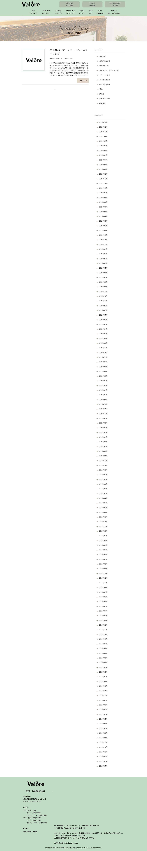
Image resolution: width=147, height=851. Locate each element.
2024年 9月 (102, 193)
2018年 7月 (102, 540)
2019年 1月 (102, 512)
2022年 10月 (102, 301)
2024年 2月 (102, 226)
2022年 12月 (102, 291)
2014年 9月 (102, 756)
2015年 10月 (102, 695)
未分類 (100, 94)
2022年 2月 (102, 338)
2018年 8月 (102, 536)
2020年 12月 (102, 404)
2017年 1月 (102, 625)
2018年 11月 (102, 522)
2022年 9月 (102, 305)
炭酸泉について (103, 98)
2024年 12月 (102, 179)
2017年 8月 (102, 592)
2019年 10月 (102, 470)
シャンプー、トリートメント (108, 70)
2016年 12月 (102, 630)
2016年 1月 (102, 681)
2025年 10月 (102, 132)
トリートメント (103, 75)
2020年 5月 (102, 437)
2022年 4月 (102, 329)
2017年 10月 (102, 583)
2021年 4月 (102, 385)
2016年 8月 (102, 648)
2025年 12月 (102, 122)
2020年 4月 (102, 442)
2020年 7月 (102, 428)
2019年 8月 (102, 479)
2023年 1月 (102, 287)
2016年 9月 (102, 644)
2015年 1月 (102, 738)
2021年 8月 (102, 367)
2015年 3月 (102, 728)
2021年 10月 (102, 357)
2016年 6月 (102, 658)
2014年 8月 (102, 761)
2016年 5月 (102, 662)
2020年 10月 (102, 414)
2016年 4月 (102, 667)
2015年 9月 (102, 700)
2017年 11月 (102, 578)
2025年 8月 (102, 141)
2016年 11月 (102, 634)
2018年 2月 (102, 564)
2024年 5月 (102, 211)
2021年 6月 (102, 376)
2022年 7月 (102, 315)
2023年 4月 (102, 273)
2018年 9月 (102, 531)
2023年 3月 (102, 277)
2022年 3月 (102, 334)
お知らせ (101, 56)
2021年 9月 (102, 362)
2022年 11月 (102, 296)
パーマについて (103, 80)
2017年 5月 (102, 606)
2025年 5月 (102, 155)
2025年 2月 (102, 169)
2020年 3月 (102, 446)
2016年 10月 (102, 639)
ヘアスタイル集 (103, 84)
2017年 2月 (102, 620)
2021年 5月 (102, 381)
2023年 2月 (102, 282)
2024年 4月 (102, 216)
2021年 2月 (102, 395)
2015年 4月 (102, 724)
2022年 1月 (102, 343)
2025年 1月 (102, 174)
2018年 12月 (102, 517)
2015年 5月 (102, 719)
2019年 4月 (102, 498)
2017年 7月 (102, 597)
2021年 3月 (102, 390)
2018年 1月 (102, 569)
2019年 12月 (102, 461)
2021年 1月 (102, 399)
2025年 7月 (102, 146)
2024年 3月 (102, 221)
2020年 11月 (102, 409)
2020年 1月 (102, 456)
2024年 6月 (102, 207)
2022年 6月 (102, 320)
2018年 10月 (102, 526)
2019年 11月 (102, 465)
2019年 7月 (102, 484)
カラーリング (103, 66)
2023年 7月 (102, 258)
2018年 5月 (102, 550)
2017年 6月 (102, 601)
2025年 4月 (102, 160)
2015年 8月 (102, 705)
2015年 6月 (102, 714)
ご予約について (103, 61)
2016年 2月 (102, 677)
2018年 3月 (102, 559)
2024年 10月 (102, 188)
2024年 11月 (102, 183)
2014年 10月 (102, 752)
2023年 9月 (102, 249)
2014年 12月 (102, 742)
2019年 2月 (102, 508)
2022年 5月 (102, 324)
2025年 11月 (102, 127)
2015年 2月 (102, 733)
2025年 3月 (102, 164)
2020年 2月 (102, 451)
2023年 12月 (102, 235)
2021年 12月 (102, 348)
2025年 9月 (102, 136)
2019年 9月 (102, 475)
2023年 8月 (102, 254)
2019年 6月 (102, 489)
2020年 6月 (102, 432)
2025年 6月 (102, 150)
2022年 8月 (102, 310)
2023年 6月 (102, 263)
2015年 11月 (102, 691)
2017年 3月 (102, 616)
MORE (83, 80)
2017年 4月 (102, 611)
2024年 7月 (102, 202)
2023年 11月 (102, 240)
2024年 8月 (102, 197)
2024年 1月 (102, 230)
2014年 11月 (102, 747)
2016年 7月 (102, 653)
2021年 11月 (102, 352)
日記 (99, 89)
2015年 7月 (102, 709)
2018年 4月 (102, 554)
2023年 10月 (102, 244)
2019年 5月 (102, 493)
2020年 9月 (102, 418)
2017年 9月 (102, 587)
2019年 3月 (102, 503)
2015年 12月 (102, 686)
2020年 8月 (102, 423)
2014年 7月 (102, 766)
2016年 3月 (102, 672)
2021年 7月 (102, 371)
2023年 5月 (102, 268)
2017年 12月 (102, 573)
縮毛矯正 (101, 103)
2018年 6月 (102, 545)
